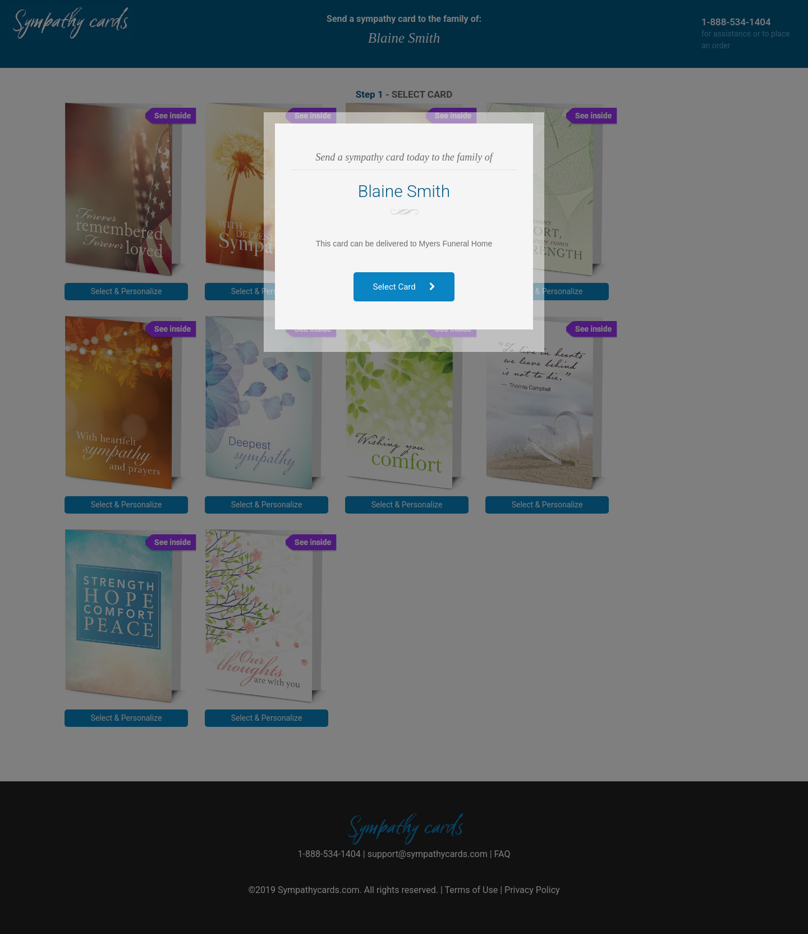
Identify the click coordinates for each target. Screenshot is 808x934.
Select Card (404, 287)
